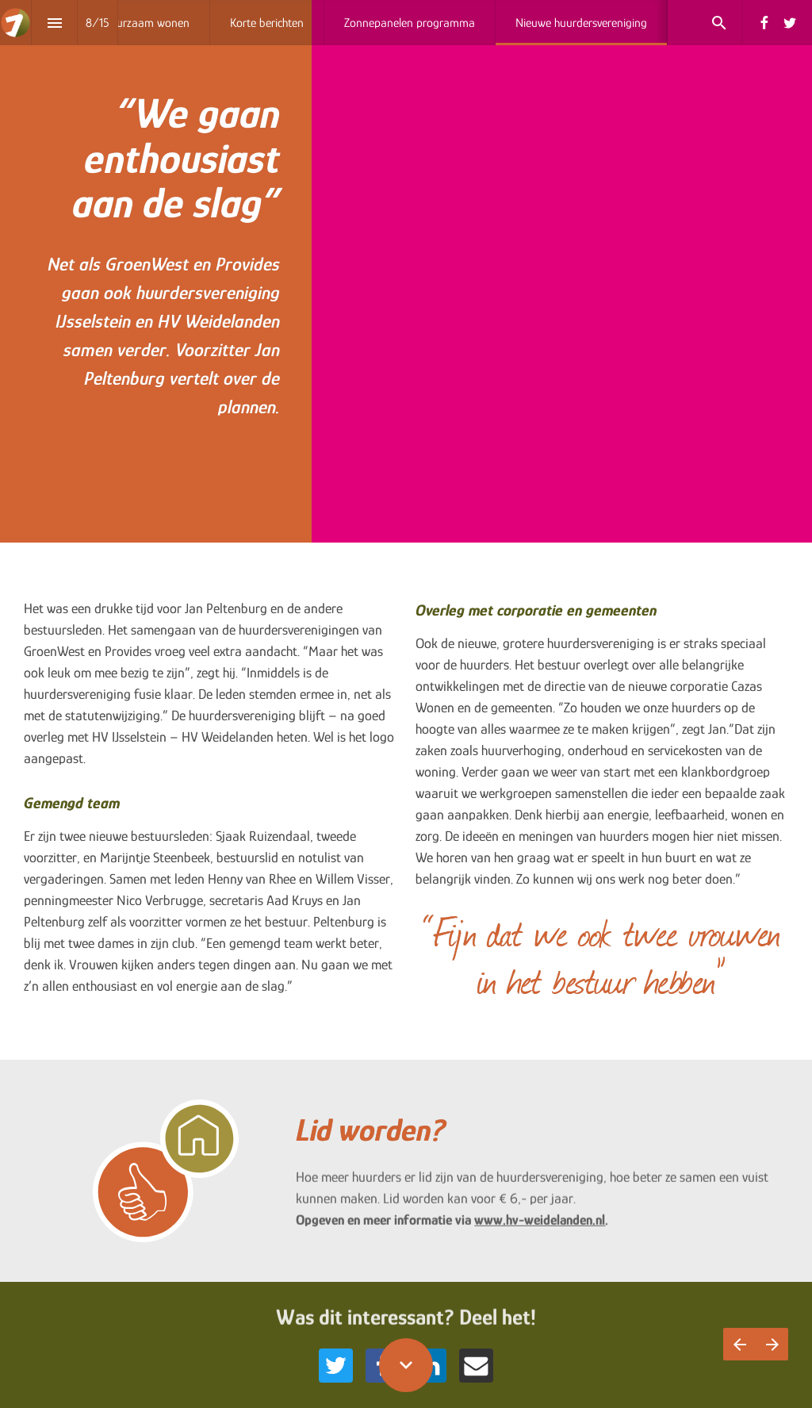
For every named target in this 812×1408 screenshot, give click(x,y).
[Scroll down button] (406, 1365)
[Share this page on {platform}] (336, 1366)
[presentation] (406, 271)
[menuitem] (146, 22)
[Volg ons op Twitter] (790, 23)
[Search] (718, 22)
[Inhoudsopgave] (54, 22)
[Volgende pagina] (772, 1344)
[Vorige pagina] (739, 1344)
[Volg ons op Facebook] (764, 23)
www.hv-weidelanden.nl (539, 1227)
